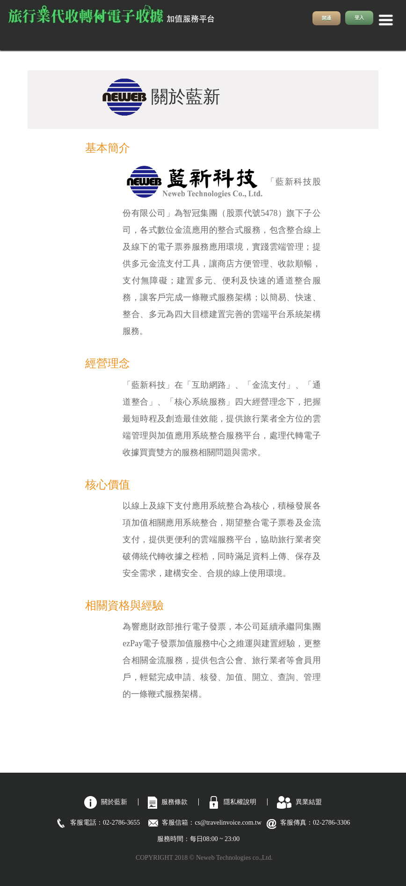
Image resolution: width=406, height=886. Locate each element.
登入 (359, 17)
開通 (326, 18)
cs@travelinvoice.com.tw (231, 822)
